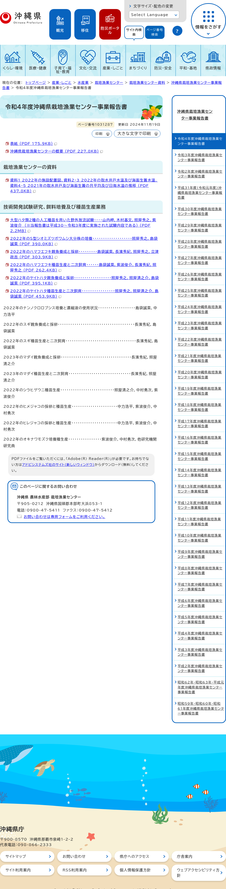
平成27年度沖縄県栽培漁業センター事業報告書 (200, 251)
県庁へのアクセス (134, 847)
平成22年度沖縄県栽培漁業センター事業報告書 (200, 332)
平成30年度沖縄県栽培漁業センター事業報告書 (200, 202)
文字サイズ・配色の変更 (153, 6)
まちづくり (138, 68)
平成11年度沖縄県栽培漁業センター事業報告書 (199, 512)
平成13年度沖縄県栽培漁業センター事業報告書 (199, 479)
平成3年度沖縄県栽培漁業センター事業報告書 (200, 643)
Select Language (149, 15)
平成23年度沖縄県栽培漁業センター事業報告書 (200, 316)
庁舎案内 (185, 847)
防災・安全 (163, 68)
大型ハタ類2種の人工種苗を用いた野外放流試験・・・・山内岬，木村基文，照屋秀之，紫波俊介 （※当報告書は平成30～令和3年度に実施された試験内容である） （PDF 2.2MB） (83, 225)
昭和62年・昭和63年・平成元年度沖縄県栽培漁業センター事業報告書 (201, 677)
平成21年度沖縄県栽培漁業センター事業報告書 (199, 349)
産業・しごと (113, 68)
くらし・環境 (13, 68)
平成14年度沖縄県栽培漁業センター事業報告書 (199, 463)
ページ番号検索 (154, 32)
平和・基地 (188, 68)
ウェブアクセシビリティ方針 (198, 863)
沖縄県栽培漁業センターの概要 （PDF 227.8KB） (56, 151)
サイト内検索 (134, 32)
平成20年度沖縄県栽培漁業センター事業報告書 (200, 365)
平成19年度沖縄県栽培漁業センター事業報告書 (199, 381)
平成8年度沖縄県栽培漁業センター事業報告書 (200, 561)
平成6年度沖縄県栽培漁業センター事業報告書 (200, 594)
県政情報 (213, 68)
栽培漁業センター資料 (147, 82)
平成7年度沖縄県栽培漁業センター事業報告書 (200, 577)
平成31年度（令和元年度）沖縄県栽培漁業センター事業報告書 (200, 183)
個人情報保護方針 (135, 860)
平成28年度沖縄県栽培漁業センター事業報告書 (200, 234)
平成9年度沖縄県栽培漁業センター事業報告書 (200, 545)
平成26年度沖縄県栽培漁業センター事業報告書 (200, 267)
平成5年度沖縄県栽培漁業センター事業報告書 (200, 610)
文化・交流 (88, 68)
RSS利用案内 (75, 860)
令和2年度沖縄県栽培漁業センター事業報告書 (200, 164)
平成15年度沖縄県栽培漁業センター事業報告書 (199, 447)
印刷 (98, 133)
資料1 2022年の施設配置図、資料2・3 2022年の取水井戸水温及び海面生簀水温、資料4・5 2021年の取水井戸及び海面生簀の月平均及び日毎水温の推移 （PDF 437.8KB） (84, 185)
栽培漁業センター (109, 82)
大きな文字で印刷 (134, 133)
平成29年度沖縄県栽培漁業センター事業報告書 (200, 218)
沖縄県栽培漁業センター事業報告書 (198, 110)
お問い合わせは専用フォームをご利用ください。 (64, 517)
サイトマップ (15, 847)
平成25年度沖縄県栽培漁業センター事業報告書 (200, 283)
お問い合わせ (74, 847)
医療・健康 (38, 68)
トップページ (36, 82)
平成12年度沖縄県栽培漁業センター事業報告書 (199, 496)
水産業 (83, 82)
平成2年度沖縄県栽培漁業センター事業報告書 (200, 659)
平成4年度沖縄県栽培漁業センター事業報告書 (200, 626)
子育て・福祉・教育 (63, 69)
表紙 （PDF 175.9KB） (33, 143)
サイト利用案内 (18, 860)
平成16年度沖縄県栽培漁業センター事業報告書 (199, 430)
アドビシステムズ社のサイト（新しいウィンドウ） (58, 464)
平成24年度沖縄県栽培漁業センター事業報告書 (200, 300)
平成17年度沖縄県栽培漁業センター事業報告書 (199, 414)
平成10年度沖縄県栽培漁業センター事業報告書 (199, 528)
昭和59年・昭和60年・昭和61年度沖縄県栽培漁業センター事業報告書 (201, 698)
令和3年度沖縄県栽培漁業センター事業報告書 (200, 148)
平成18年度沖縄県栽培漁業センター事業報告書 (199, 398)
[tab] (134, 32)
